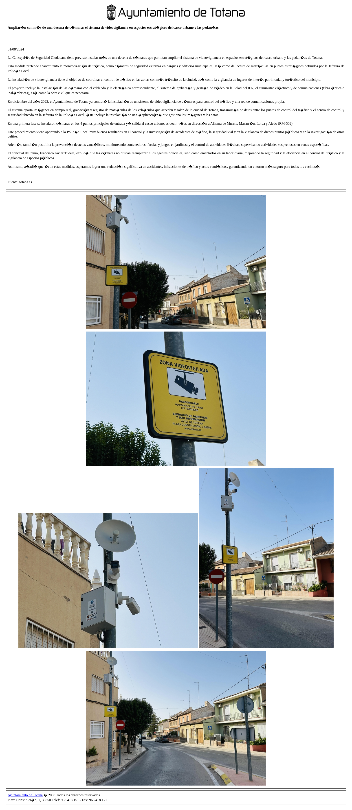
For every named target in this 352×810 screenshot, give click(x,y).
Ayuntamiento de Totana (25, 795)
